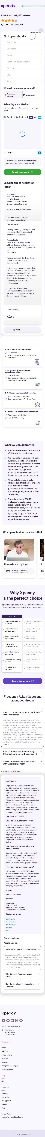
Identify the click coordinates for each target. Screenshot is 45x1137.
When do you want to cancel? (19, 88)
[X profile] (8, 1020)
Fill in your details (15, 36)
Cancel (23, 172)
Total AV (9, 928)
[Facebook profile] (3, 1020)
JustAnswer (10, 919)
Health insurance (7, 1069)
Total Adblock (11, 925)
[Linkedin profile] (12, 1020)
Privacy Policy (6, 1114)
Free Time (5, 1051)
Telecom (4, 1062)
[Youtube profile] (21, 1020)
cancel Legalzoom (23, 876)
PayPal (10, 152)
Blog (3, 1108)
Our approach (6, 1101)
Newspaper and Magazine (10, 1066)
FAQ (3, 1081)
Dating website (7, 1055)
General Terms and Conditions (12, 1117)
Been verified (11, 922)
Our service (6, 1097)
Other (4, 1048)
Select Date (29, 95)
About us (5, 1093)
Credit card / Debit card (17, 117)
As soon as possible (10, 95)
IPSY (7, 930)
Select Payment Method (16, 104)
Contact (4, 1104)
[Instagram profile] (16, 1020)
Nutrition (5, 1059)
